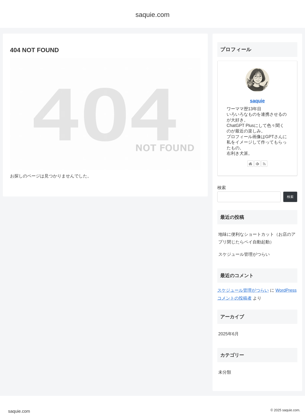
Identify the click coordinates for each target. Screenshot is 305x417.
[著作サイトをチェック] (250, 164)
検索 (221, 187)
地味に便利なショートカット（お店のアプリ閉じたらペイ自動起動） (256, 238)
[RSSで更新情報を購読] (264, 164)
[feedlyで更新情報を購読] (257, 164)
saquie (257, 100)
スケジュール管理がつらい (244, 254)
